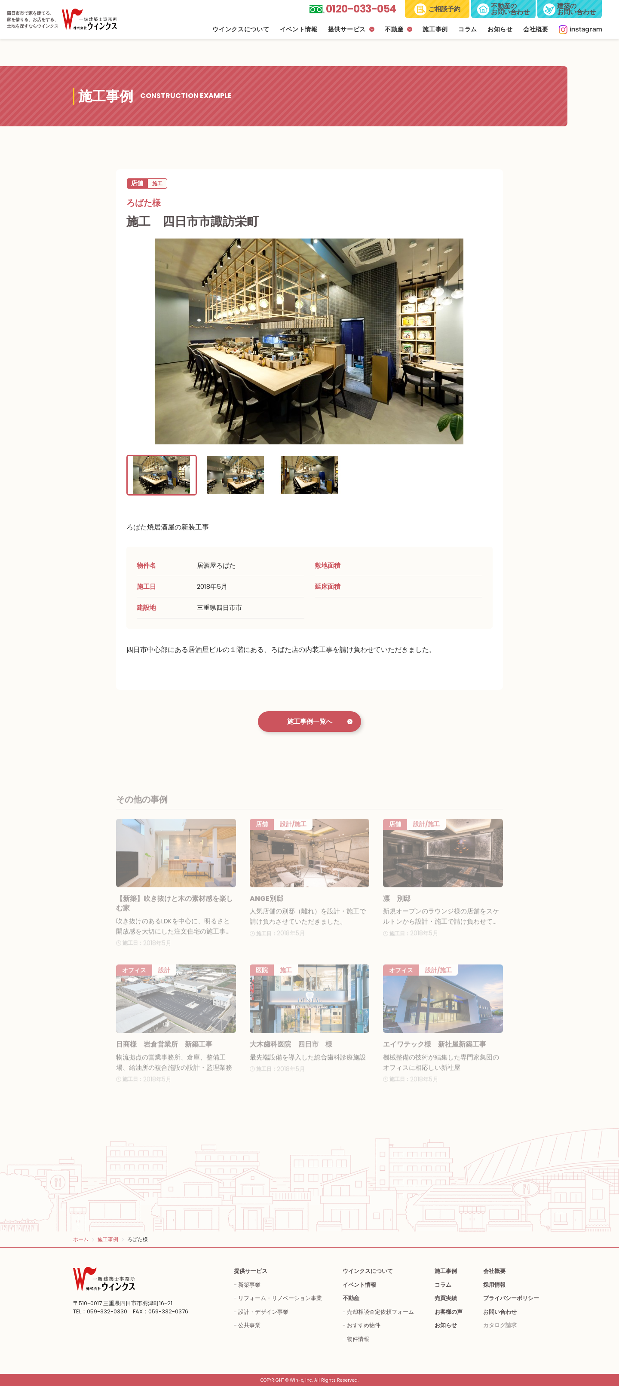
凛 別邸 (397, 908)
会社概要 (536, 29)
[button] (161, 475)
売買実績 (446, 1298)
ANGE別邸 (266, 908)
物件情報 (358, 1339)
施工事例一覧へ (309, 721)
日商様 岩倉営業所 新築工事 (164, 1054)
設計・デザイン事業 (263, 1312)
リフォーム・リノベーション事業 (280, 1298)
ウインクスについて (240, 29)
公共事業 (249, 1325)
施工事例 (435, 29)
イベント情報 (299, 29)
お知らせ (500, 29)
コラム (467, 29)
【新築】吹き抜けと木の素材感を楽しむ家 (174, 913)
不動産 (394, 29)
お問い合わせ (500, 1312)
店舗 (137, 183)
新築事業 (249, 1285)
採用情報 (494, 1285)
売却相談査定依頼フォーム (380, 1312)
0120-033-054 (361, 9)
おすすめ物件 (363, 1325)
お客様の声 (449, 1312)
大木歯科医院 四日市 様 (291, 1054)
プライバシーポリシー (511, 1298)
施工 (157, 183)
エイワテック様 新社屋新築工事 (434, 1054)
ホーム (81, 1239)
